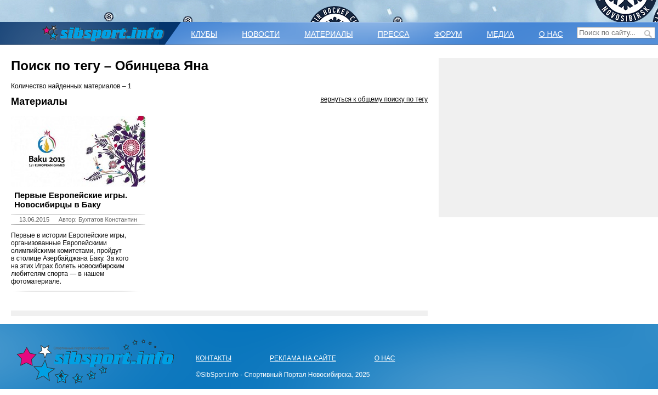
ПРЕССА (394, 34)
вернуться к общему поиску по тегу (374, 99)
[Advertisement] (548, 137)
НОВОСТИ (261, 34)
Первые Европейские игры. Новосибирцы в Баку (70, 199)
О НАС (551, 34)
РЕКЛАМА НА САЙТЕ (303, 358)
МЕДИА (500, 34)
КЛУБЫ (204, 34)
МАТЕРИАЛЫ (328, 34)
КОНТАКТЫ (213, 358)
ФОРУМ (448, 34)
